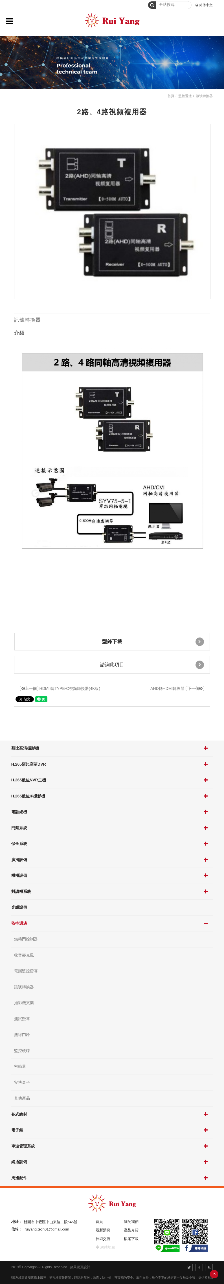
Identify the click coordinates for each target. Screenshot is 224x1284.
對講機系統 (21, 891)
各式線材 (19, 1114)
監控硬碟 (22, 1050)
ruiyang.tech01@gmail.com (47, 1229)
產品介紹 (131, 1230)
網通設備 (19, 1162)
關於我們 (131, 1222)
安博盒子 (22, 1082)
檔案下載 (131, 1239)
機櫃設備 (19, 875)
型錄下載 (153, 641)
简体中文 (206, 5)
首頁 (171, 96)
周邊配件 (19, 1178)
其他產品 (22, 1098)
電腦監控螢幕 (26, 971)
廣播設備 (19, 859)
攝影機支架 (24, 1002)
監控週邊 (19, 923)
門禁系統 (19, 828)
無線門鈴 (22, 1034)
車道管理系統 (23, 1146)
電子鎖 (17, 1130)
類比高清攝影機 (25, 748)
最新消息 (103, 1230)
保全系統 (19, 843)
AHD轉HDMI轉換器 (177, 688)
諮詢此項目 (152, 665)
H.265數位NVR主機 (28, 780)
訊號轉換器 (24, 987)
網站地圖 (107, 1247)
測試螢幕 (22, 1018)
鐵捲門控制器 (26, 939)
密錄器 (20, 1066)
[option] (112, 211)
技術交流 (103, 1239)
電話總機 (19, 812)
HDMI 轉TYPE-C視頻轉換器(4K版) (60, 688)
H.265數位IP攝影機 (28, 796)
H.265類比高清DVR (28, 764)
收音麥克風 (24, 955)
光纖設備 (19, 907)
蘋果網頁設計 (80, 1267)
